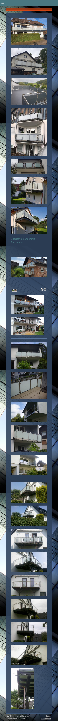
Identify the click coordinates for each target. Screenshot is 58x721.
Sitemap (25, 716)
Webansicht (46, 718)
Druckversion (14, 716)
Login (48, 716)
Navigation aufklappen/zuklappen (29, 3)
